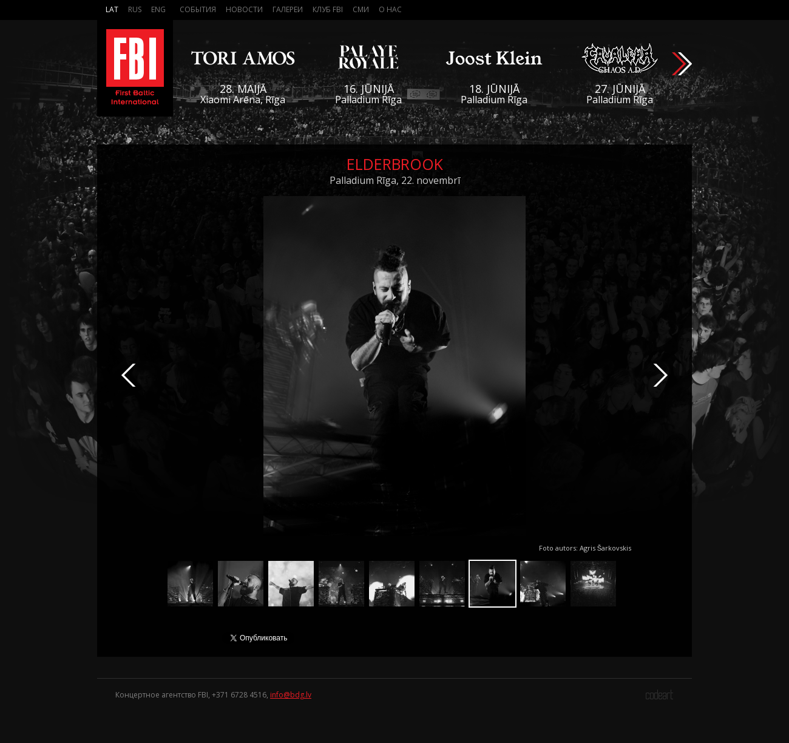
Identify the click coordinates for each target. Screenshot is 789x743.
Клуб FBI (328, 9)
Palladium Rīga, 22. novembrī (395, 180)
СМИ (361, 9)
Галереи (288, 9)
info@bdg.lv (290, 695)
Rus (134, 9)
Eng (158, 9)
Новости (244, 9)
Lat (112, 9)
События (198, 9)
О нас (390, 9)
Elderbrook (395, 164)
